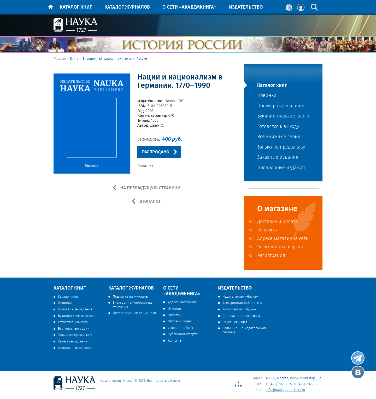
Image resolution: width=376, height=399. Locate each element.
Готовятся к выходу (278, 127)
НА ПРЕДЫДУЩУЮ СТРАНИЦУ (149, 188)
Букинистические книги (283, 116)
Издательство (246, 7)
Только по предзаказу (281, 147)
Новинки (267, 96)
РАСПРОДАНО (155, 152)
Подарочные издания (281, 168)
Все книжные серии (279, 137)
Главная (60, 58)
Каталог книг (76, 7)
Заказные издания (277, 158)
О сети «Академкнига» (189, 7)
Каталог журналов (127, 7)
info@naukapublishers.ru (285, 390)
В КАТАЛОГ (149, 201)
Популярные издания (280, 106)
